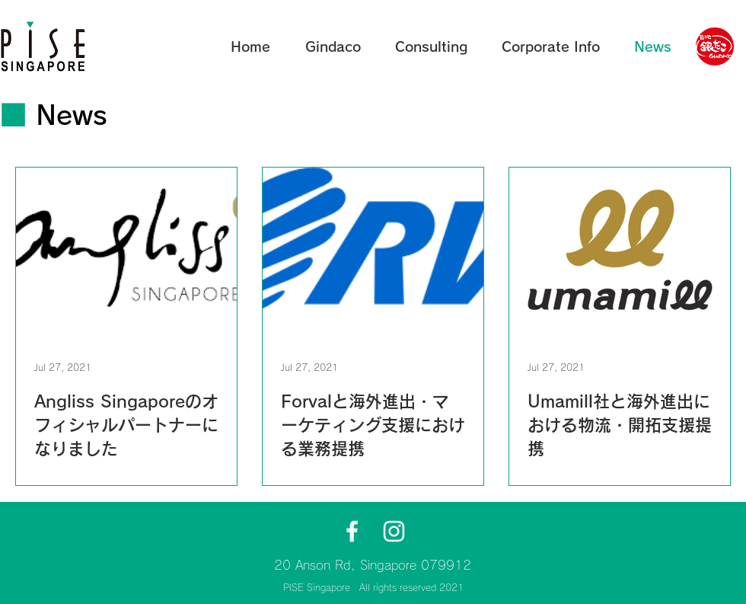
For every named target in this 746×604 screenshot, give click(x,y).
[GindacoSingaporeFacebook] (352, 531)
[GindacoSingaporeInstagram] (394, 531)
